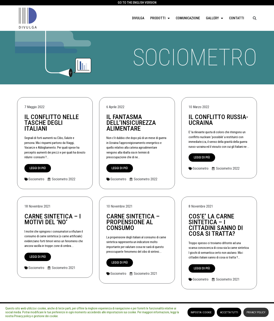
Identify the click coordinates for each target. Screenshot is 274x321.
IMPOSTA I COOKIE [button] (201, 312)
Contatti (236, 18)
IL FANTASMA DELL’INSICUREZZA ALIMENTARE (131, 122)
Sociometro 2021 (63, 268)
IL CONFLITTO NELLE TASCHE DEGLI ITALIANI (51, 122)
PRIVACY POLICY (256, 312)
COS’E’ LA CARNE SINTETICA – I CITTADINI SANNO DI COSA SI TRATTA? (216, 224)
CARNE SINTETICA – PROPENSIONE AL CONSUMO (133, 221)
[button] (37, 168)
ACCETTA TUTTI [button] (229, 312)
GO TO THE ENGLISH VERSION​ (137, 2)
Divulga (138, 18)
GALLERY (214, 18)
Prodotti (160, 18)
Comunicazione (188, 18)
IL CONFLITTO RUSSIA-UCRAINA (218, 119)
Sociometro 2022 (63, 179)
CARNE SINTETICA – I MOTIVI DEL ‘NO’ (52, 219)
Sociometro (36, 179)
